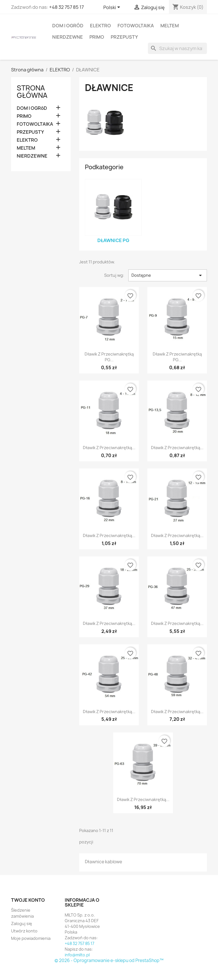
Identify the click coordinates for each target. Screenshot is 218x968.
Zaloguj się (21, 923)
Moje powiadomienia (31, 938)
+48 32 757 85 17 (66, 7)
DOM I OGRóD (67, 25)
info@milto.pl (77, 954)
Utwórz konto (24, 931)
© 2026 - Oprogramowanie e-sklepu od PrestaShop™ (109, 960)
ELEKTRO (100, 25)
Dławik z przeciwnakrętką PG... (109, 356)
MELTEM (169, 25)
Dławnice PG (113, 240)
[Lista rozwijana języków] (112, 7)
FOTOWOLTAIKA (136, 25)
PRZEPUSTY (124, 37)
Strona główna (32, 91)
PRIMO (96, 37)
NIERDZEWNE (67, 37)
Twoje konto (28, 900)
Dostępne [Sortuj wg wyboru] (167, 275)
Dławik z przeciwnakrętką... (109, 447)
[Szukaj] (177, 48)
